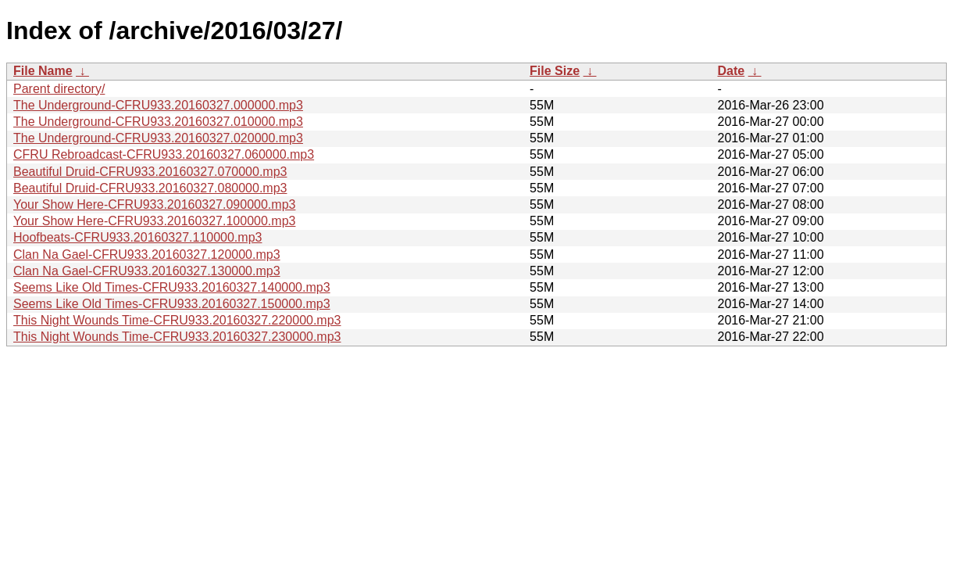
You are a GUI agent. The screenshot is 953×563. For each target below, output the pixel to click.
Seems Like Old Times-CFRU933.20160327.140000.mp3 (171, 287)
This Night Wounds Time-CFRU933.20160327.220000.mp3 (177, 320)
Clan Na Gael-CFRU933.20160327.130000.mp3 (146, 271)
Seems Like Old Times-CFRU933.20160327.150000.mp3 (171, 303)
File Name (43, 70)
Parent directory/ (59, 88)
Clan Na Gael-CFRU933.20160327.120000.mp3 (146, 254)
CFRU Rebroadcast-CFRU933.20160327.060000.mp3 (163, 154)
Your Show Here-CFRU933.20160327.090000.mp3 (154, 204)
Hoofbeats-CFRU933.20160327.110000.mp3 (137, 237)
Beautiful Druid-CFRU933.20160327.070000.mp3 (150, 171)
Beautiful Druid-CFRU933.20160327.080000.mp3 (150, 188)
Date (730, 70)
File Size (555, 70)
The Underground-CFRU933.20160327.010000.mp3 (158, 121)
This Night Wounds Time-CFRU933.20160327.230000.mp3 (177, 336)
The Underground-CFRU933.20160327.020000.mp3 (158, 138)
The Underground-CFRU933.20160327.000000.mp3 (158, 105)
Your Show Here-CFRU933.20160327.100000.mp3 (154, 221)
